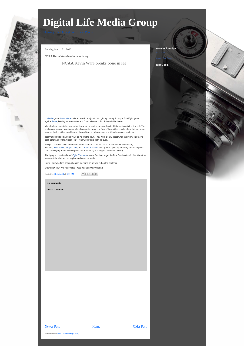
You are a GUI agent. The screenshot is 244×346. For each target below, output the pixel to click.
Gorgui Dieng (72, 147)
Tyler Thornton (80, 155)
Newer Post (52, 326)
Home (96, 326)
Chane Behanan (90, 147)
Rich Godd (160, 52)
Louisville (49, 118)
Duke (54, 121)
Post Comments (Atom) (68, 333)
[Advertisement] (95, 298)
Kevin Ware (65, 118)
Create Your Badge (164, 58)
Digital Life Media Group (100, 22)
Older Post (139, 326)
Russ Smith (59, 147)
